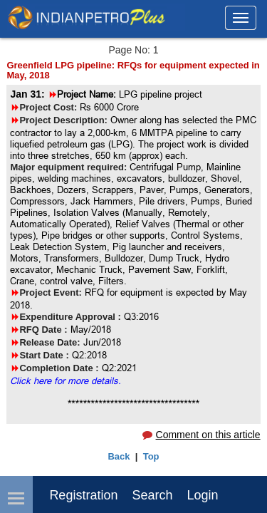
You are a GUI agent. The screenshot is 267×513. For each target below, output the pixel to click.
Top (151, 456)
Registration (83, 495)
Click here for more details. (65, 380)
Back (119, 456)
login (202, 495)
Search (152, 495)
